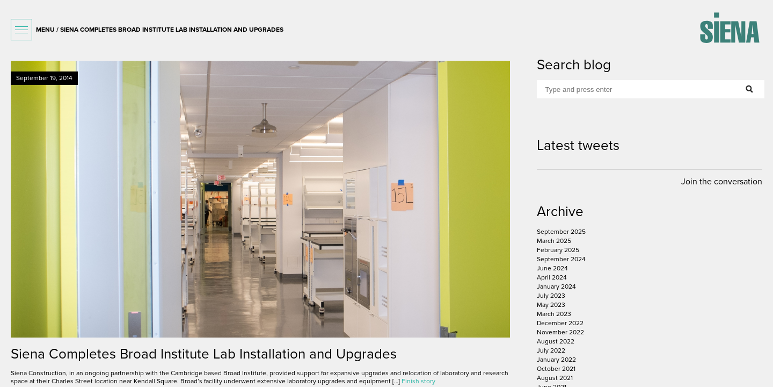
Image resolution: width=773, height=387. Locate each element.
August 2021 (555, 378)
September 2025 (561, 231)
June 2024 (552, 268)
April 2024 (552, 277)
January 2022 (556, 359)
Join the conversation (721, 181)
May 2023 (551, 305)
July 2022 (551, 350)
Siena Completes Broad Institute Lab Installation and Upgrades (204, 354)
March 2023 (554, 314)
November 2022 (560, 332)
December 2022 (560, 323)
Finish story (418, 381)
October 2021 (556, 368)
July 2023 (551, 295)
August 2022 (555, 341)
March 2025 (554, 241)
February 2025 (558, 250)
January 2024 (556, 286)
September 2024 (561, 259)
